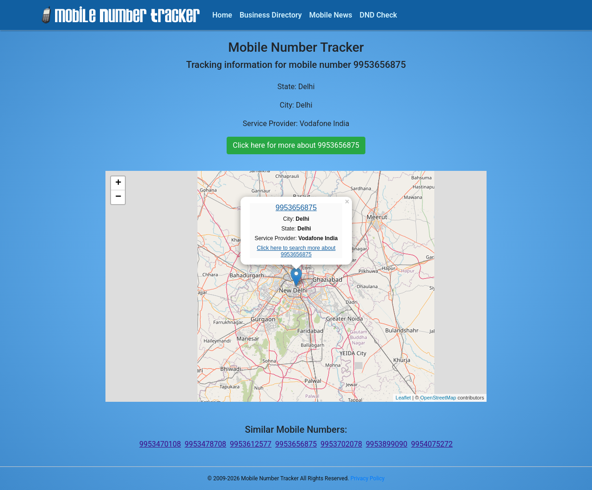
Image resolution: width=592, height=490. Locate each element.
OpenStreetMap (438, 397)
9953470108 (160, 444)
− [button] (118, 197)
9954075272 (432, 444)
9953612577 (250, 444)
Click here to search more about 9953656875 (296, 251)
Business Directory (271, 15)
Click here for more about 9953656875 (296, 145)
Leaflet (403, 397)
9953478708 (205, 444)
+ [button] (118, 183)
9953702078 (341, 444)
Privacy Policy (368, 478)
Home (222, 15)
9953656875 (296, 208)
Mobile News (330, 15)
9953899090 (386, 444)
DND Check (378, 15)
